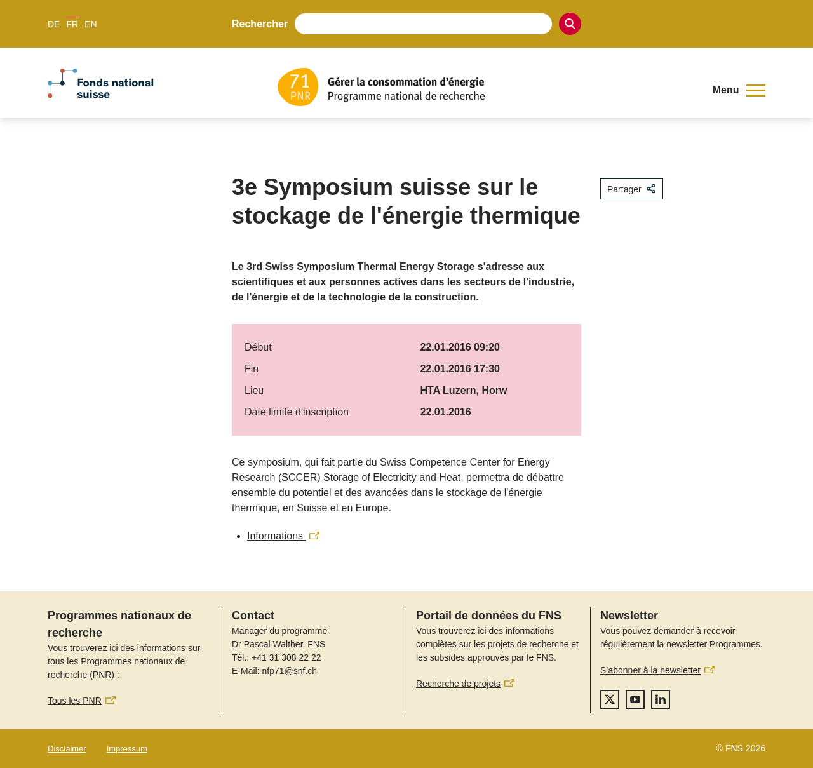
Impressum (127, 748)
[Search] (570, 24)
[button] (739, 90)
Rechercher (260, 23)
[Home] (486, 87)
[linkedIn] (660, 699)
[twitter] (609, 699)
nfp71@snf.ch (289, 671)
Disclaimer (67, 748)
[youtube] (635, 699)
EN (90, 24)
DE (54, 24)
